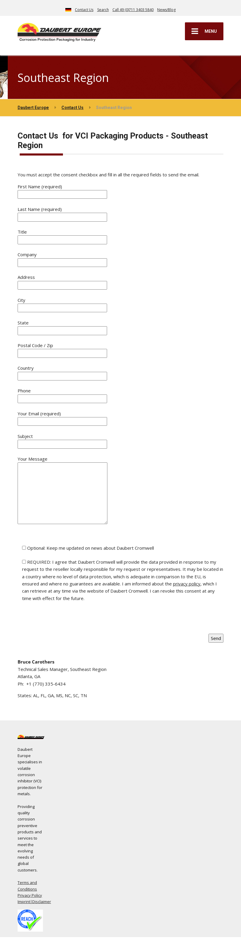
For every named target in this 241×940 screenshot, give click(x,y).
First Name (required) (62, 190)
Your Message (62, 490)
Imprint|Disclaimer (34, 901)
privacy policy (186, 584)
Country (62, 371)
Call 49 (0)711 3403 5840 (133, 9)
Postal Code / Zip (62, 349)
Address (62, 281)
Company (62, 258)
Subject (62, 440)
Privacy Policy (30, 895)
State (62, 326)
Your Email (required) (62, 417)
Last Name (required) (62, 213)
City (62, 303)
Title (62, 235)
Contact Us (84, 9)
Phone (62, 394)
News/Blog (166, 9)
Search (103, 9)
